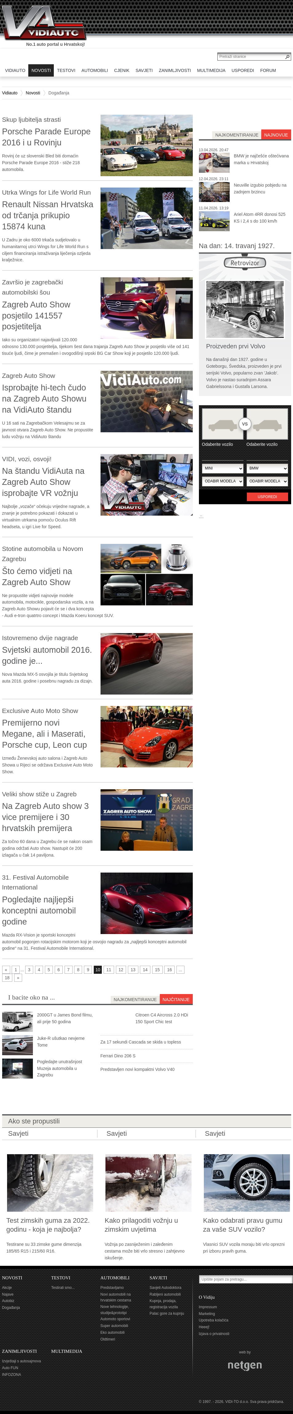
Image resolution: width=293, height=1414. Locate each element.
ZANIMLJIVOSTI (19, 1351)
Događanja (11, 1307)
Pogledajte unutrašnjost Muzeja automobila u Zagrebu (59, 1068)
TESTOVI (60, 1277)
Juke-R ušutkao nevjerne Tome (61, 1042)
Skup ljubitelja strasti (31, 119)
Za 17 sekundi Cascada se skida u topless (141, 1042)
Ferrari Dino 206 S (118, 1055)
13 (133, 969)
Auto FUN (10, 1368)
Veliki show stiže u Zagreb (39, 794)
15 (157, 969)
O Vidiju (207, 1297)
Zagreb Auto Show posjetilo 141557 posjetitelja (36, 315)
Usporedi (267, 497)
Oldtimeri (108, 1339)
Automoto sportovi (115, 1319)
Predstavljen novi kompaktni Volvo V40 (138, 1069)
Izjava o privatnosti (214, 1334)
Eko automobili (113, 1332)
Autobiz (8, 1301)
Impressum (208, 1307)
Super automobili (114, 1326)
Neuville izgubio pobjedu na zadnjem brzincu (260, 188)
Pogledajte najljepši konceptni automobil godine (39, 910)
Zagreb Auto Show (28, 375)
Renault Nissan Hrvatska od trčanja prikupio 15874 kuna (47, 215)
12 (121, 969)
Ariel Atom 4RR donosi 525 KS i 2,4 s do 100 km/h (260, 218)
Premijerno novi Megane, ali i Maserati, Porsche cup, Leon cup (44, 734)
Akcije (7, 1287)
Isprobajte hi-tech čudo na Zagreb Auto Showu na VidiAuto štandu (44, 398)
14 (145, 969)
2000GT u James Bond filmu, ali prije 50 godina (65, 1018)
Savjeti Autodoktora (165, 1287)
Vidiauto (10, 92)
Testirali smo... (63, 1287)
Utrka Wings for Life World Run (46, 192)
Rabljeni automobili (165, 1294)
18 (7, 977)
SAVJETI (158, 1277)
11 (108, 969)
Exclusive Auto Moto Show (40, 710)
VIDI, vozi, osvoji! (27, 458)
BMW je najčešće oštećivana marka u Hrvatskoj (261, 159)
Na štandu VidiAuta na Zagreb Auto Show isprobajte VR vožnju (43, 482)
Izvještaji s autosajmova (21, 1361)
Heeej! (204, 1327)
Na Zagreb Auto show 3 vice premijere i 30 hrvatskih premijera (45, 817)
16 (169, 969)
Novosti (33, 92)
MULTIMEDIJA (66, 1351)
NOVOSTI (12, 1277)
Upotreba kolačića (213, 1320)
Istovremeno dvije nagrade (40, 637)
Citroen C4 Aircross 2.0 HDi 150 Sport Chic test (162, 1018)
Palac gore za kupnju (167, 1313)
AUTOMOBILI (115, 1277)
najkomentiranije (236, 135)
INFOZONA (11, 1374)
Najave (8, 1294)
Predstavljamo (112, 1287)
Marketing (207, 1314)
